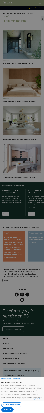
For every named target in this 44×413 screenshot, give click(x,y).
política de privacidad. (34, 399)
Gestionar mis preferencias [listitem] (11, 404)
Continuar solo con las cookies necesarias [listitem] (11, 378)
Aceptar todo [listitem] (7, 409)
